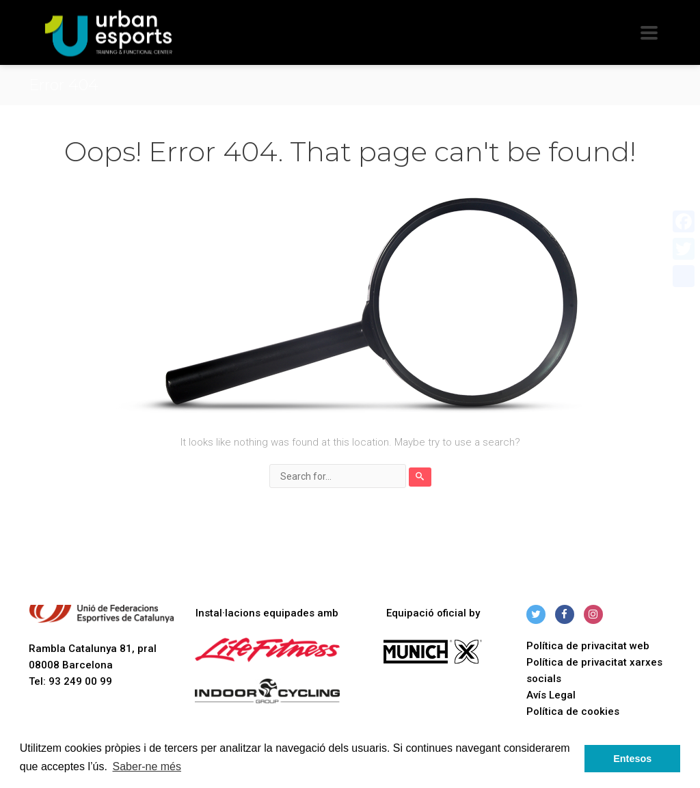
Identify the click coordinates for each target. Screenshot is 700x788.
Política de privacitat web (587, 646)
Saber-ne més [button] (147, 766)
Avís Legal (551, 695)
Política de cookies (572, 711)
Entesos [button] (632, 758)
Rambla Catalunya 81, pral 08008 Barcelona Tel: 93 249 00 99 (101, 646)
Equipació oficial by (433, 613)
